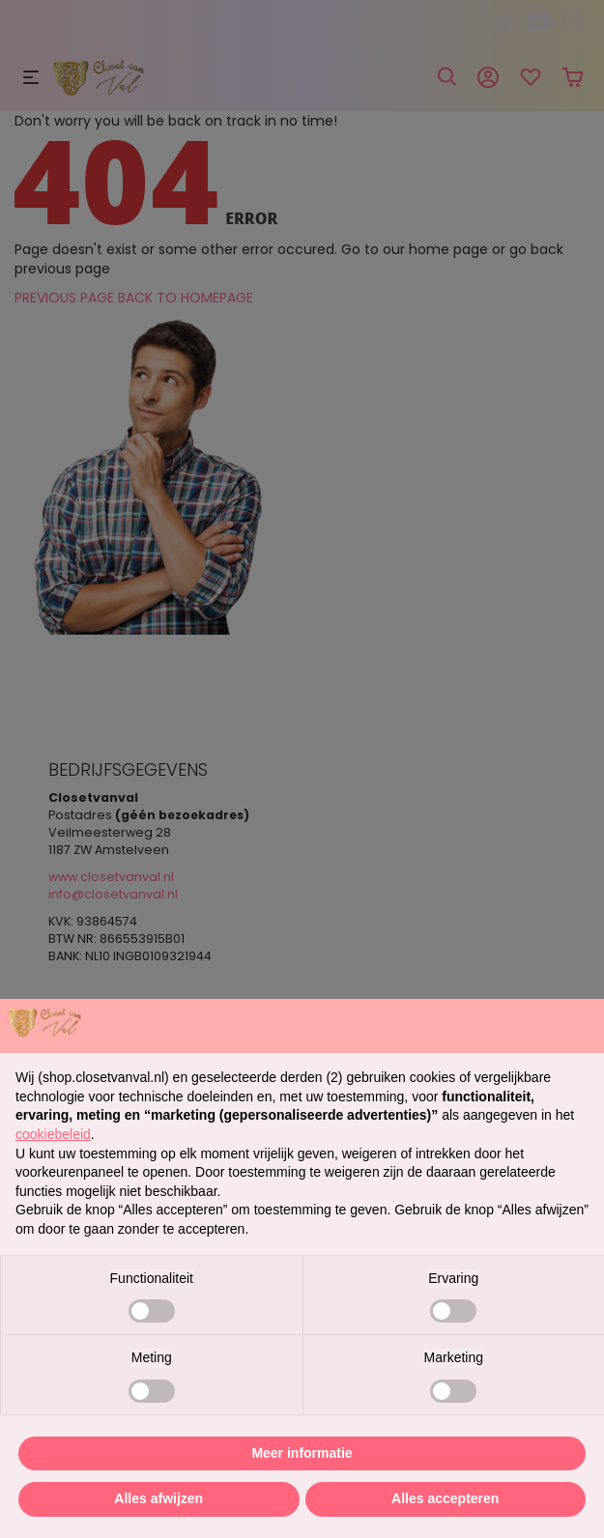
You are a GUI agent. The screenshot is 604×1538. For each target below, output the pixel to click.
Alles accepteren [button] (445, 1498)
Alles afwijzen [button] (158, 1498)
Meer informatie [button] (301, 1453)
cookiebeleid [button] (53, 1134)
